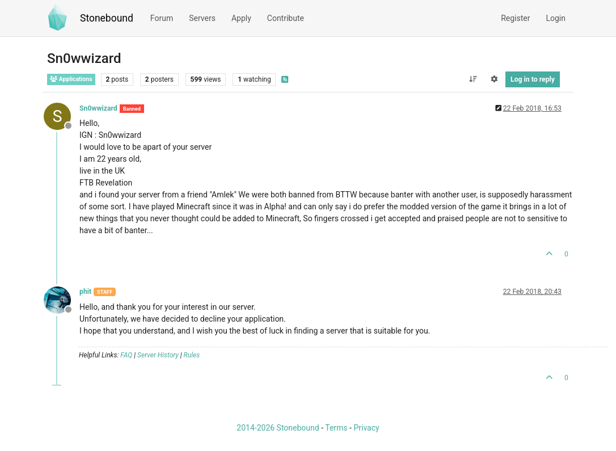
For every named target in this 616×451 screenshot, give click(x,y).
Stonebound (106, 18)
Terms (336, 427)
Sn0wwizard (98, 108)
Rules (192, 355)
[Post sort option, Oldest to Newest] (472, 79)
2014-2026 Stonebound (278, 427)
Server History (158, 355)
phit (85, 292)
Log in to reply (532, 79)
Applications (71, 79)
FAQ (126, 355)
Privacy (366, 427)
